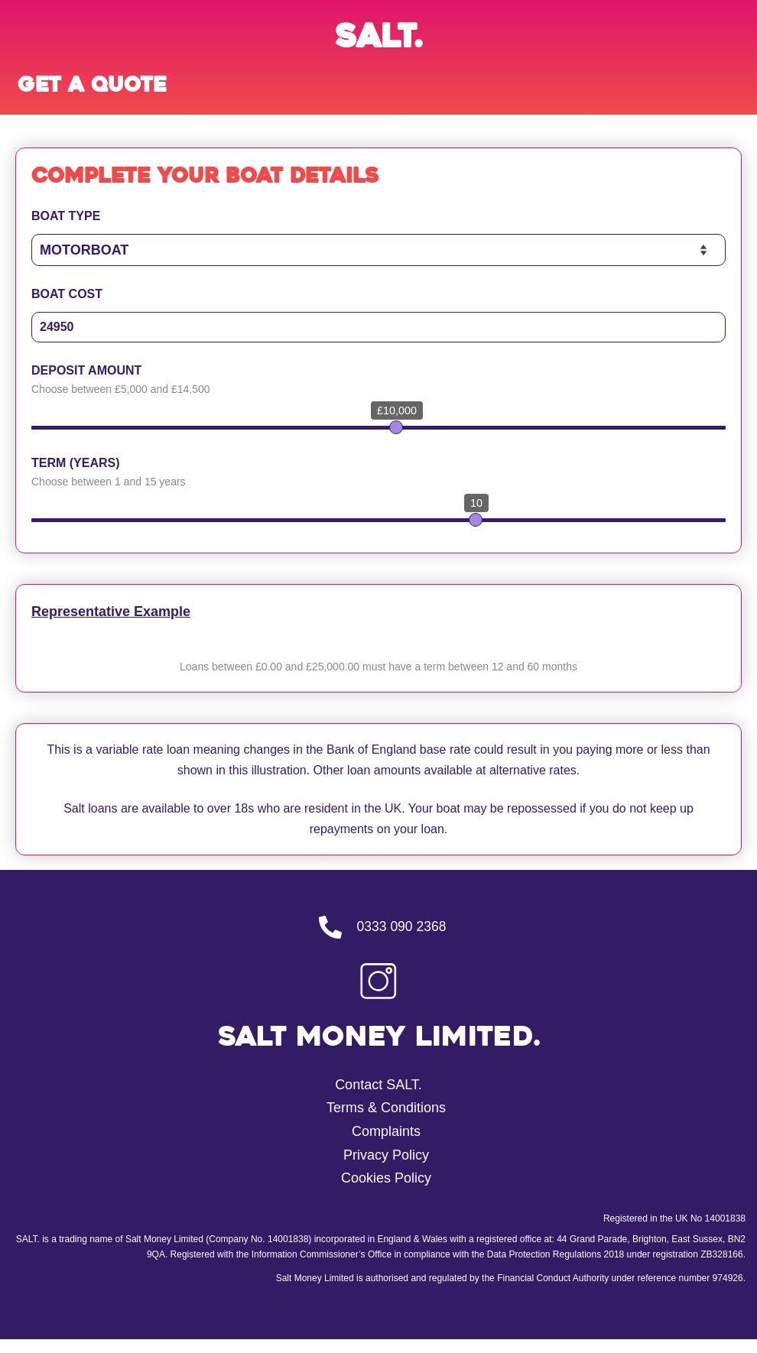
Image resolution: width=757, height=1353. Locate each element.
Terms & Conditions (386, 1121)
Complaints (386, 1145)
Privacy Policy (386, 1168)
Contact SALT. (378, 1098)
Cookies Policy (386, 1191)
